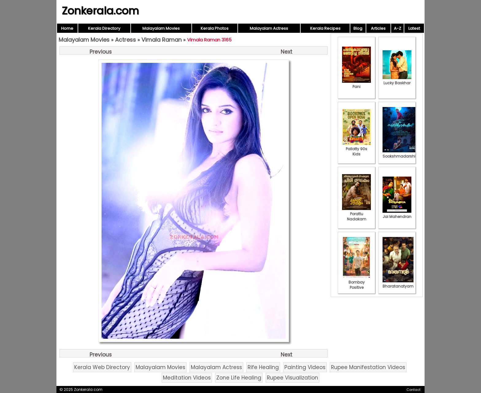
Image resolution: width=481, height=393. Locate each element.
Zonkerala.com (100, 10)
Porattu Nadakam (356, 214)
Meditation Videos (187, 377)
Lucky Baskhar (397, 80)
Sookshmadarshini (401, 153)
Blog (357, 28)
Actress (125, 40)
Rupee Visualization (292, 377)
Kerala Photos (215, 28)
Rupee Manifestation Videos (368, 367)
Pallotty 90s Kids (356, 149)
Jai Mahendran (397, 214)
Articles (378, 28)
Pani (356, 84)
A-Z (397, 28)
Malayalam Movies (161, 28)
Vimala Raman (161, 40)
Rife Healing (263, 367)
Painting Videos (304, 367)
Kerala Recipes (325, 28)
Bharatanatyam (398, 283)
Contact (413, 389)
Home (67, 28)
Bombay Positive (356, 282)
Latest (414, 28)
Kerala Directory (104, 28)
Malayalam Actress (269, 28)
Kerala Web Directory (102, 367)
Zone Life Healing (238, 377)
